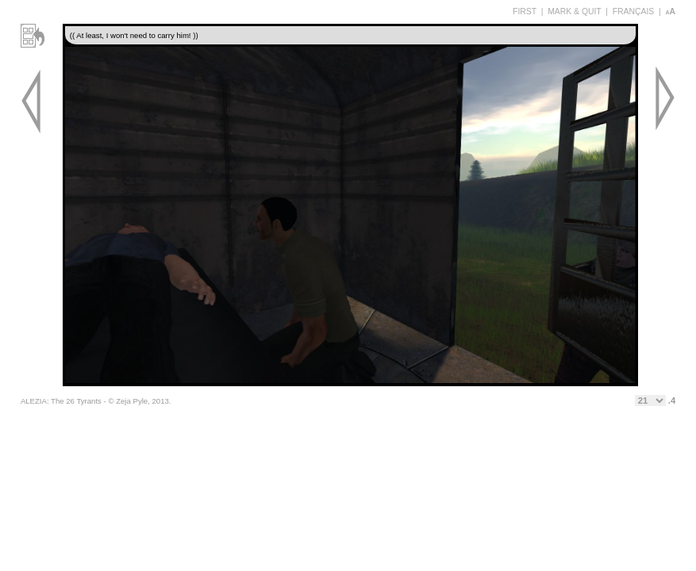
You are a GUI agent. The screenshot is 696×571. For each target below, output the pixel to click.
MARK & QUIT (574, 11)
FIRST (524, 11)
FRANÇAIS (634, 11)
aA (671, 11)
